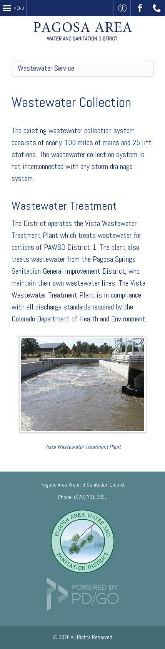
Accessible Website (122, 8)
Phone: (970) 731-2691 (82, 496)
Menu (18, 8)
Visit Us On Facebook (139, 8)
